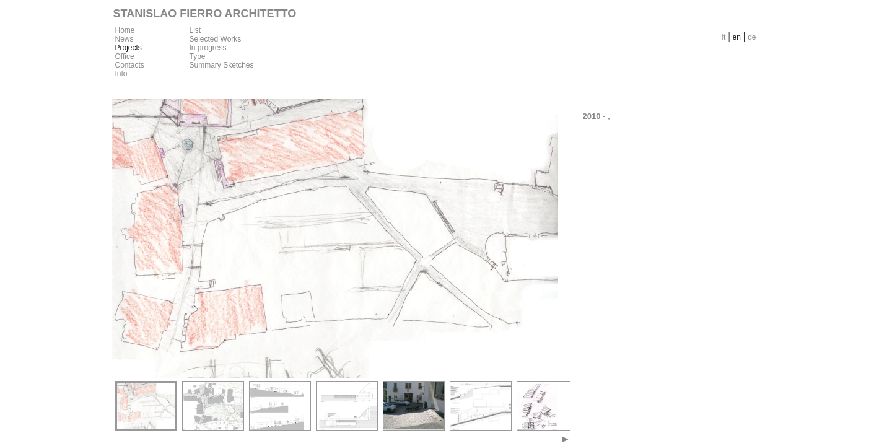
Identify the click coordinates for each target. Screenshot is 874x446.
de (752, 37)
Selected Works (216, 39)
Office (124, 56)
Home (125, 30)
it (723, 37)
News (124, 39)
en (737, 37)
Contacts (129, 65)
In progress (208, 47)
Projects (128, 47)
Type (198, 56)
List (195, 30)
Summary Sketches (222, 65)
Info (121, 73)
